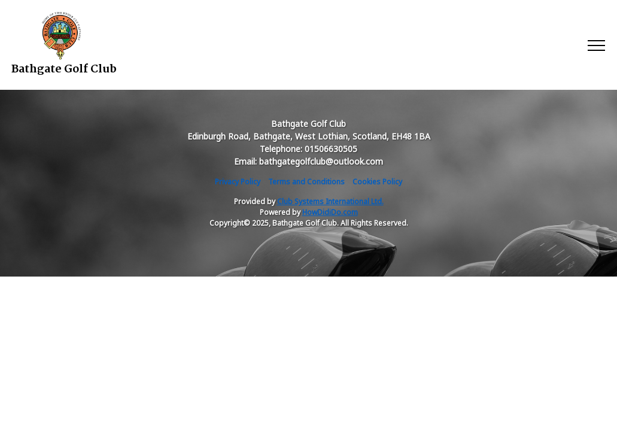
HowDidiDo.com (330, 212)
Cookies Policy (377, 182)
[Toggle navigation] (595, 45)
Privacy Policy (237, 182)
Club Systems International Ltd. (330, 201)
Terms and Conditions (306, 182)
